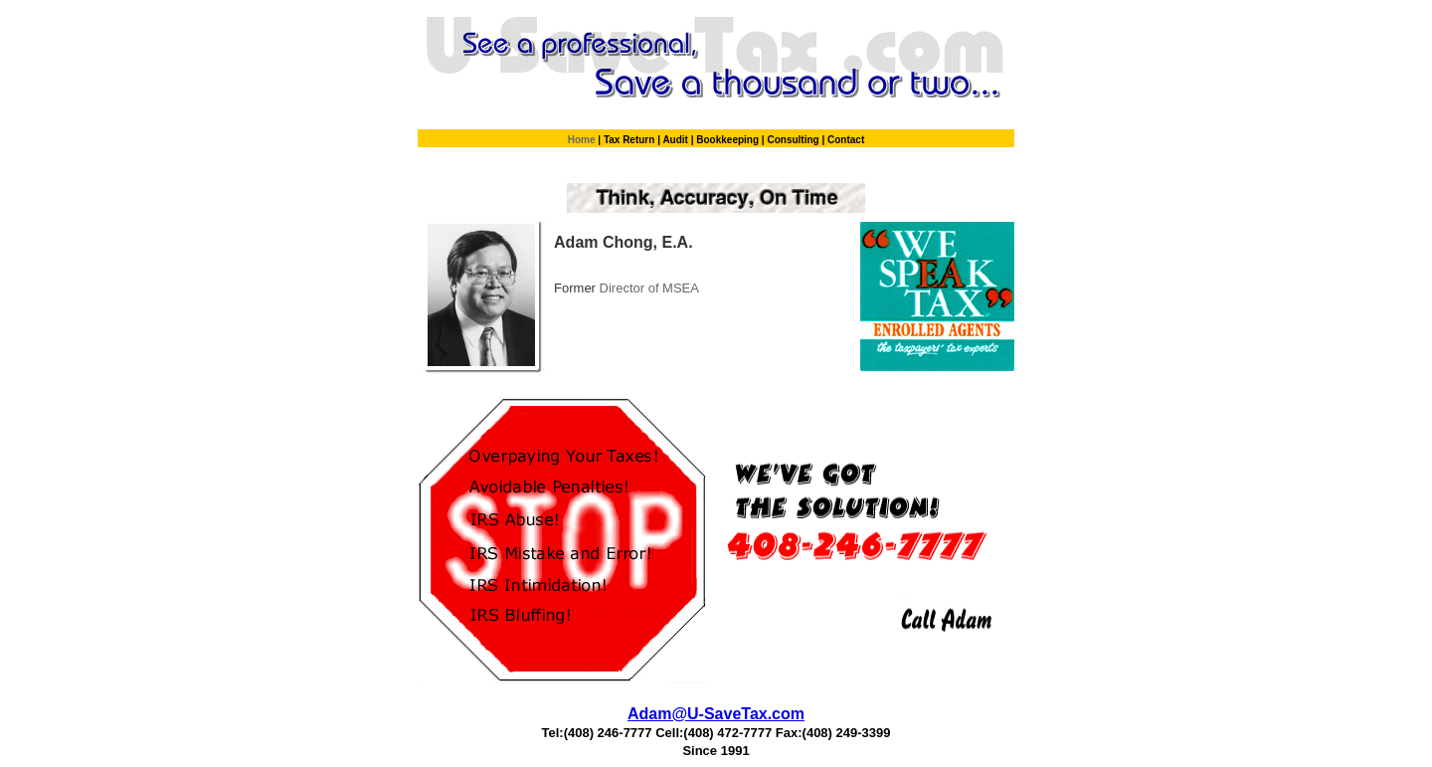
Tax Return (630, 139)
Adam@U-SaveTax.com (716, 713)
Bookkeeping (729, 139)
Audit (676, 139)
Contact (845, 139)
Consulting (794, 139)
